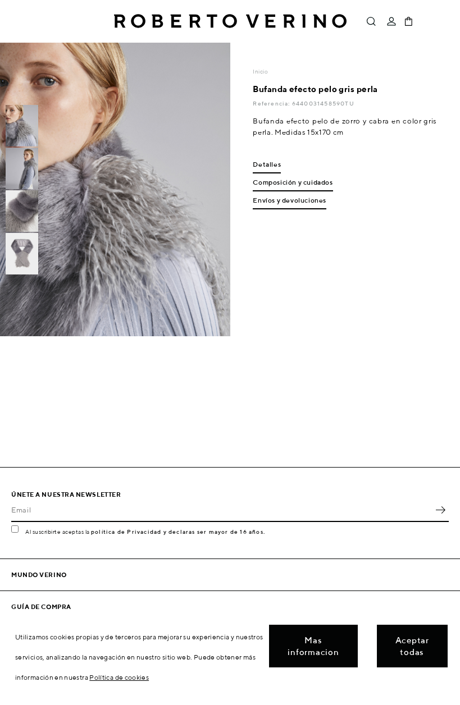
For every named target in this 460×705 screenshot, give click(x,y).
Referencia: (272, 103)
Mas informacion (313, 646)
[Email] (221, 509)
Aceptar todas (412, 646)
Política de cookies (119, 677)
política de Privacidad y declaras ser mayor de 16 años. (178, 531)
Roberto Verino (230, 21)
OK (440, 509)
